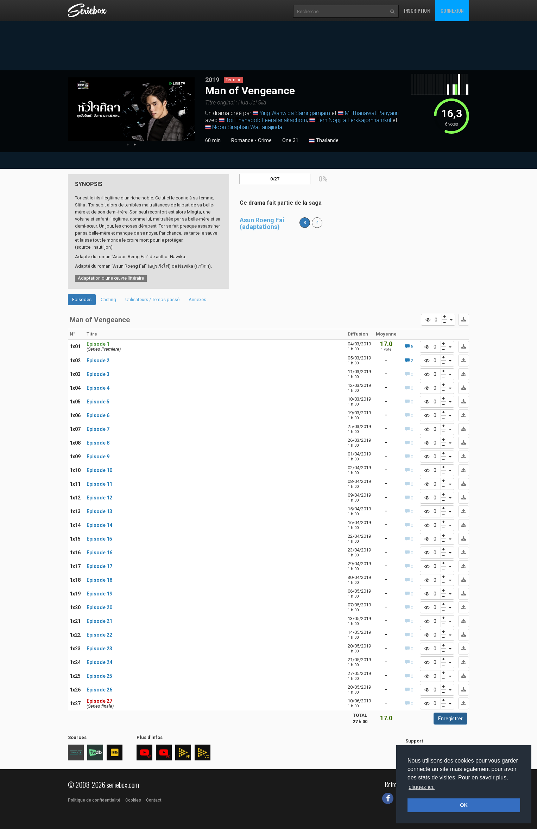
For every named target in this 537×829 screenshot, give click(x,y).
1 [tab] (127, 144)
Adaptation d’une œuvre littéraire (111, 278)
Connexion (452, 10)
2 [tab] (134, 144)
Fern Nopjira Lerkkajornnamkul (353, 120)
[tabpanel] (131, 109)
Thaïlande (324, 141)
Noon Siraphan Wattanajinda (247, 127)
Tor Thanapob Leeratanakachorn (266, 120)
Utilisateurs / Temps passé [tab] (152, 299)
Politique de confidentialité (94, 800)
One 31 (290, 140)
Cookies (133, 800)
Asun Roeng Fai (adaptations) (262, 223)
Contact (154, 800)
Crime (265, 140)
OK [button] (464, 805)
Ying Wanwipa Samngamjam (295, 113)
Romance (242, 140)
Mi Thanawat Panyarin (372, 113)
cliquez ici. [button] (422, 787)
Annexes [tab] (197, 299)
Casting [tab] (108, 299)
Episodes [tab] (81, 299)
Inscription (417, 10)
